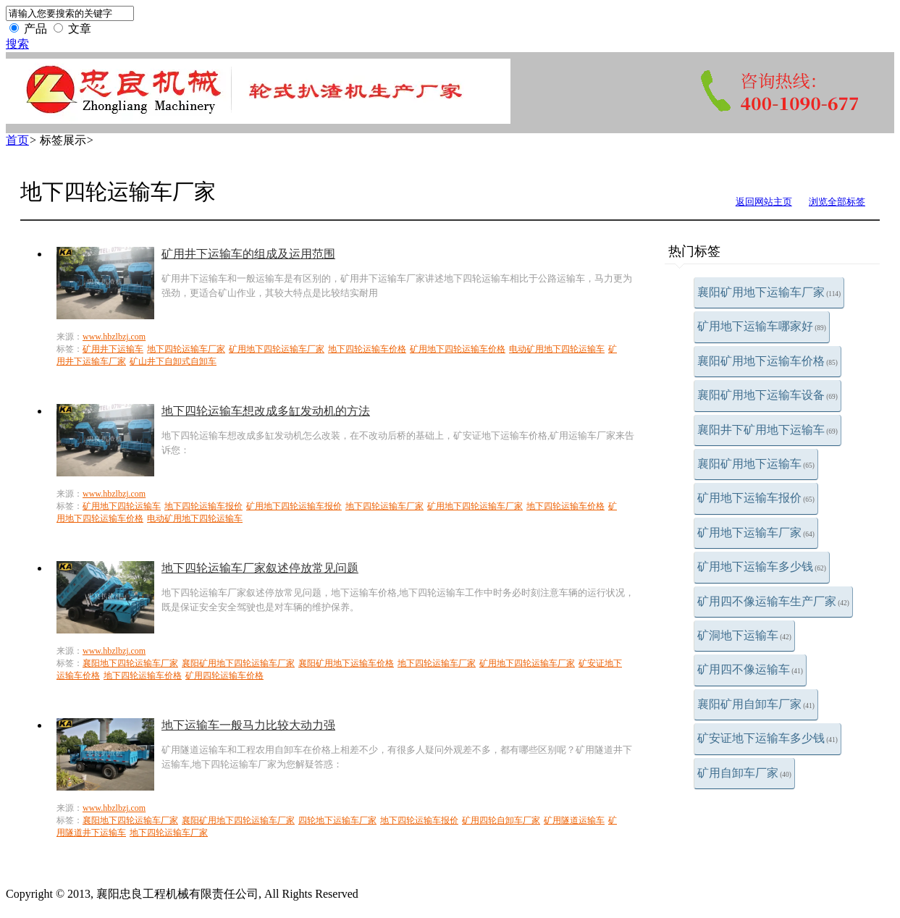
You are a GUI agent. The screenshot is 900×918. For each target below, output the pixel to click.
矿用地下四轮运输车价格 (457, 349)
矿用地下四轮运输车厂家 (276, 349)
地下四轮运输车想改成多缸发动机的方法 (265, 411)
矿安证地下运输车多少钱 (767, 738)
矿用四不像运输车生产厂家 (773, 601)
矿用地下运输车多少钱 (761, 566)
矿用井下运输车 (113, 349)
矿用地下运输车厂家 (756, 532)
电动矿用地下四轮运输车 (557, 349)
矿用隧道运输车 (574, 820)
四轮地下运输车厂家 (337, 820)
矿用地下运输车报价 (756, 498)
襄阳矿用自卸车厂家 (756, 704)
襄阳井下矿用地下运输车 (767, 430)
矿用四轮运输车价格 (224, 675)
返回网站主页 (764, 201)
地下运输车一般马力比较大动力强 (248, 725)
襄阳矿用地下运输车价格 (767, 361)
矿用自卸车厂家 (744, 773)
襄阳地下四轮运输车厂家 (130, 663)
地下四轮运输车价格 (367, 349)
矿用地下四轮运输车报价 (294, 506)
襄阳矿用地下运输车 (756, 464)
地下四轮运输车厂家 (186, 349)
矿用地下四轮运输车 (122, 506)
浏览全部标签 (837, 201)
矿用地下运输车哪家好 (761, 326)
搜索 (17, 44)
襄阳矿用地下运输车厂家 (769, 292)
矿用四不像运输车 (750, 669)
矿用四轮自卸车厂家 (501, 820)
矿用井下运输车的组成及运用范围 (248, 254)
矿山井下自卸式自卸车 (173, 361)
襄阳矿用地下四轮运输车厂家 (238, 663)
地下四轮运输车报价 (203, 506)
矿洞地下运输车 (744, 635)
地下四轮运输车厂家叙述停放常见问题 (259, 568)
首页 (17, 140)
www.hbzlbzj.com (114, 337)
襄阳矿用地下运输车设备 (767, 395)
